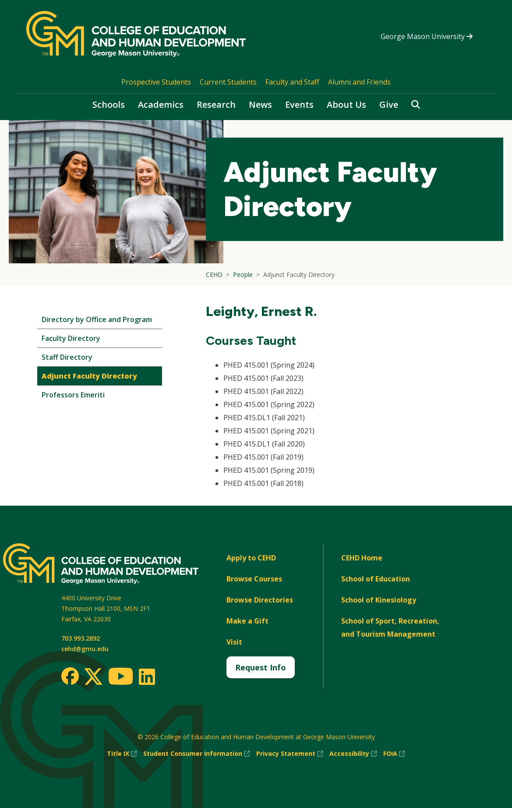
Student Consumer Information (196, 753)
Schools (108, 104)
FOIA (394, 753)
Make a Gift (247, 621)
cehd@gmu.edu (85, 649)
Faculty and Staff (292, 82)
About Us (346, 104)
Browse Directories (259, 600)
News (260, 104)
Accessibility (353, 753)
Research (216, 104)
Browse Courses (254, 579)
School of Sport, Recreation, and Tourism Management (390, 627)
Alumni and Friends (359, 82)
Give (388, 104)
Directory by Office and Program (97, 319)
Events (299, 104)
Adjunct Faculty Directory (89, 376)
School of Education (375, 579)
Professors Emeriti (73, 395)
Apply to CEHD (251, 558)
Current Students (228, 82)
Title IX (122, 753)
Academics (161, 104)
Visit (234, 642)
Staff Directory (67, 357)
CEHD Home (361, 558)
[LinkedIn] (146, 676)
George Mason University (427, 36)
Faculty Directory (71, 338)
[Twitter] (93, 677)
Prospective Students (156, 82)
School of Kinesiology (378, 600)
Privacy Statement (289, 753)
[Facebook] (70, 676)
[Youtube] (121, 677)
